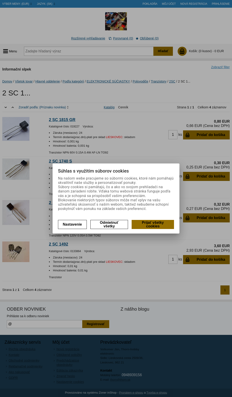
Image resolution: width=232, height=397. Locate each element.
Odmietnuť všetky (109, 224)
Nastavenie (72, 224)
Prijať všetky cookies (153, 224)
